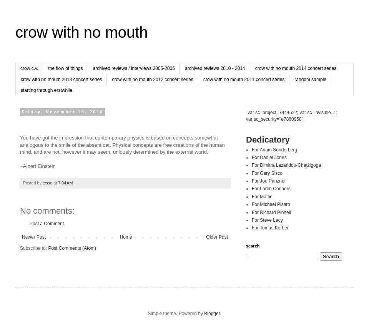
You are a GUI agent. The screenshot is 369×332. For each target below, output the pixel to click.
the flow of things (65, 68)
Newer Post (34, 237)
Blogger (212, 313)
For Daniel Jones (269, 157)
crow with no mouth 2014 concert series (295, 68)
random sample (310, 79)
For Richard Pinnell (271, 212)
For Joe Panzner (269, 181)
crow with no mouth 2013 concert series (61, 79)
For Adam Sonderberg (274, 150)
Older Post (217, 237)
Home (126, 237)
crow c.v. (29, 68)
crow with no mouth (81, 32)
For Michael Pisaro (271, 204)
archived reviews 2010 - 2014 (215, 68)
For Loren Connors (271, 188)
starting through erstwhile (46, 90)
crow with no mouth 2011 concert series (243, 79)
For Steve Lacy (267, 220)
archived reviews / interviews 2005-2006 (134, 68)
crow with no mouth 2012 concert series (152, 79)
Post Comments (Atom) (72, 248)
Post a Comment (47, 223)
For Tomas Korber (270, 228)
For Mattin (262, 196)
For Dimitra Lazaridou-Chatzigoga (286, 165)
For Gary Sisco (267, 173)
